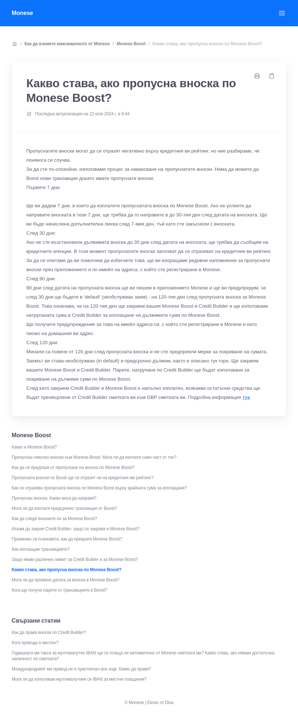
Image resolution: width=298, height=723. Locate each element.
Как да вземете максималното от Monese (67, 43)
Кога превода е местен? (35, 642)
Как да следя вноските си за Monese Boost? (54, 518)
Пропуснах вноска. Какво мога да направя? (54, 498)
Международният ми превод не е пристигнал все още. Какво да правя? (81, 669)
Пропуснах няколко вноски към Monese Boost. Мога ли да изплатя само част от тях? (94, 457)
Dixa (169, 702)
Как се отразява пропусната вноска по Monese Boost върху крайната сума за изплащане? (99, 488)
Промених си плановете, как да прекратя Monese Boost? (67, 539)
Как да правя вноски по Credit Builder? (49, 632)
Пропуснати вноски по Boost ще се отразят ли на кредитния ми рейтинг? (82, 477)
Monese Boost (130, 43)
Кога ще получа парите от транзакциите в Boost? (59, 590)
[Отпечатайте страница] (257, 76)
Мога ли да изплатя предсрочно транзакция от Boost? (64, 508)
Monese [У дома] (22, 13)
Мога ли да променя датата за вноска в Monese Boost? (65, 579)
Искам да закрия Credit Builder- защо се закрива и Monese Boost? (75, 528)
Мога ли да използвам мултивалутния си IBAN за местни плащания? (79, 679)
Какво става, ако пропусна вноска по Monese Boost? (207, 43)
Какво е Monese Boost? (34, 447)
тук (246, 397)
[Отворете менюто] (282, 13)
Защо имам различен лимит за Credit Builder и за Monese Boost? (75, 559)
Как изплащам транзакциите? (40, 549)
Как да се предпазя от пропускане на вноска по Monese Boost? (73, 467)
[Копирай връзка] (272, 76)
